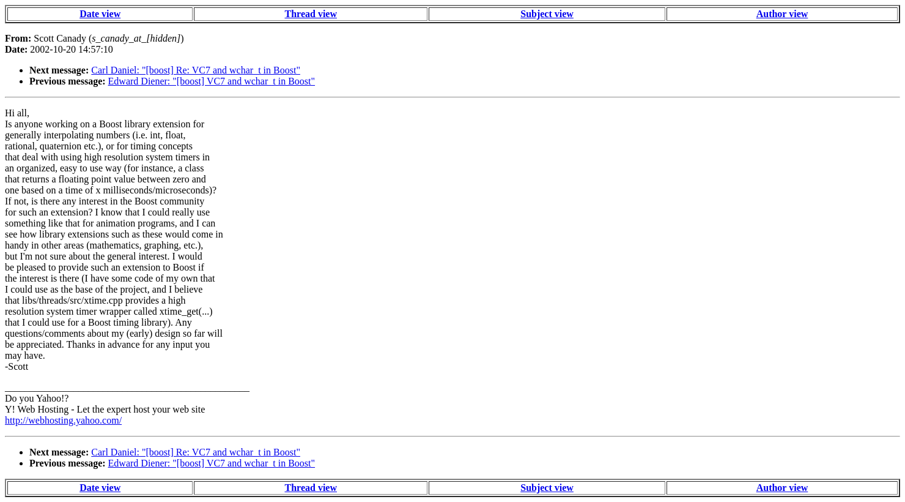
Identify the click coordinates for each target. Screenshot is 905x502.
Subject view (547, 14)
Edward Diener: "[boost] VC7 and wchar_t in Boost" (211, 81)
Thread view (311, 14)
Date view (99, 14)
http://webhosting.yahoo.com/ (63, 420)
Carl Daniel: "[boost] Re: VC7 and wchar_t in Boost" (195, 70)
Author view (782, 14)
